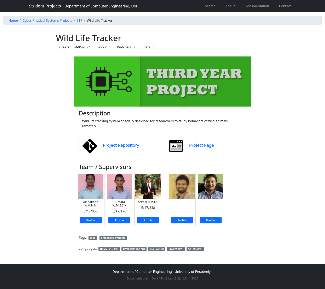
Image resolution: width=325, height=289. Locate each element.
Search (210, 6)
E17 (79, 20)
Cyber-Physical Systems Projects (47, 20)
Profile (90, 220)
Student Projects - (83, 6)
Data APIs (158, 278)
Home (13, 20)
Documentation (257, 6)
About (230, 6)
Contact (285, 6)
